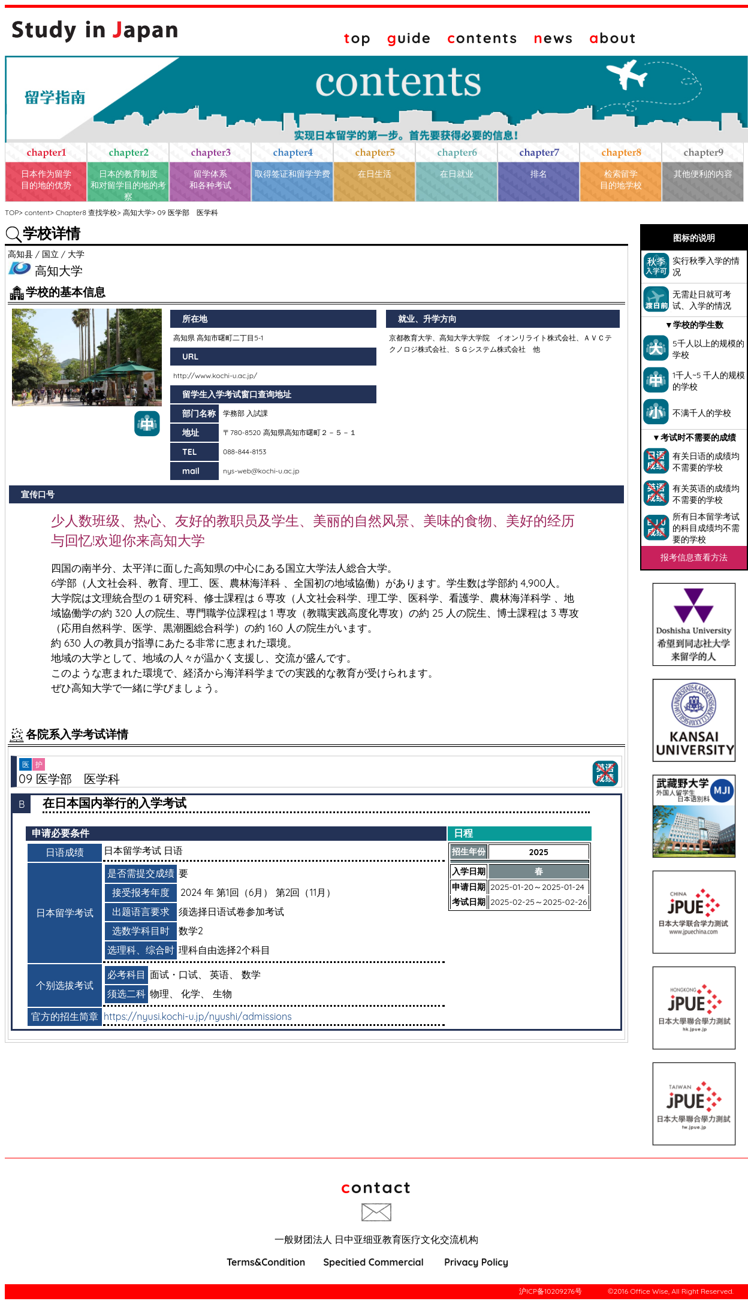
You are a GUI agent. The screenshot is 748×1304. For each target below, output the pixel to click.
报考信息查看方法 (694, 557)
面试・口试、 (178, 974)
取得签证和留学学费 (292, 173)
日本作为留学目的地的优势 (46, 179)
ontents (482, 38)
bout (613, 38)
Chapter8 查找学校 (86, 212)
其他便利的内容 (703, 173)
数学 (251, 974)
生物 (222, 994)
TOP (12, 212)
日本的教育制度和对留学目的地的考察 (128, 185)
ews (554, 38)
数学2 (191, 931)
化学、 (195, 994)
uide (409, 38)
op (358, 38)
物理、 (164, 994)
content (37, 212)
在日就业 (456, 173)
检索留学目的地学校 (621, 179)
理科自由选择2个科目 (224, 950)
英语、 (224, 974)
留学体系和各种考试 (210, 179)
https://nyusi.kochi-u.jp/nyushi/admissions (198, 1016)
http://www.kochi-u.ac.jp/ (215, 375)
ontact (376, 1186)
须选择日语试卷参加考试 (231, 911)
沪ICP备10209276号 (550, 1291)
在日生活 (374, 173)
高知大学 (137, 212)
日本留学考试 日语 (143, 850)
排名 (538, 173)
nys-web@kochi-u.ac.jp (261, 470)
